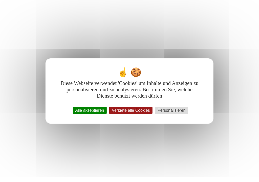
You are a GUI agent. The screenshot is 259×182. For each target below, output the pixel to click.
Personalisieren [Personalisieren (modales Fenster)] (171, 110)
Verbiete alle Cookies (131, 110)
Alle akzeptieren (89, 110)
